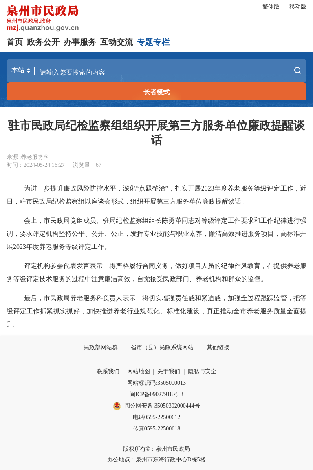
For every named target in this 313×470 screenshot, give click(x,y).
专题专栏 (153, 42)
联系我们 (108, 371)
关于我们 (168, 371)
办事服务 (80, 42)
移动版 (297, 7)
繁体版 (271, 7)
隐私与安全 (202, 371)
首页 (15, 42)
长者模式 (156, 92)
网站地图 (138, 371)
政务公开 (43, 42)
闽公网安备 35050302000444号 (156, 406)
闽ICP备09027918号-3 (156, 394)
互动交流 (116, 42)
